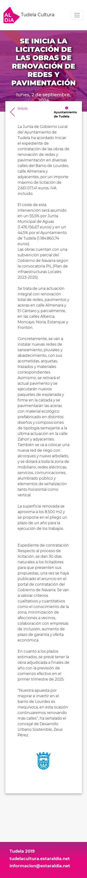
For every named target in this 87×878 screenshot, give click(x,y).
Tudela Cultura (29, 15)
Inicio (23, 108)
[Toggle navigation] (77, 15)
